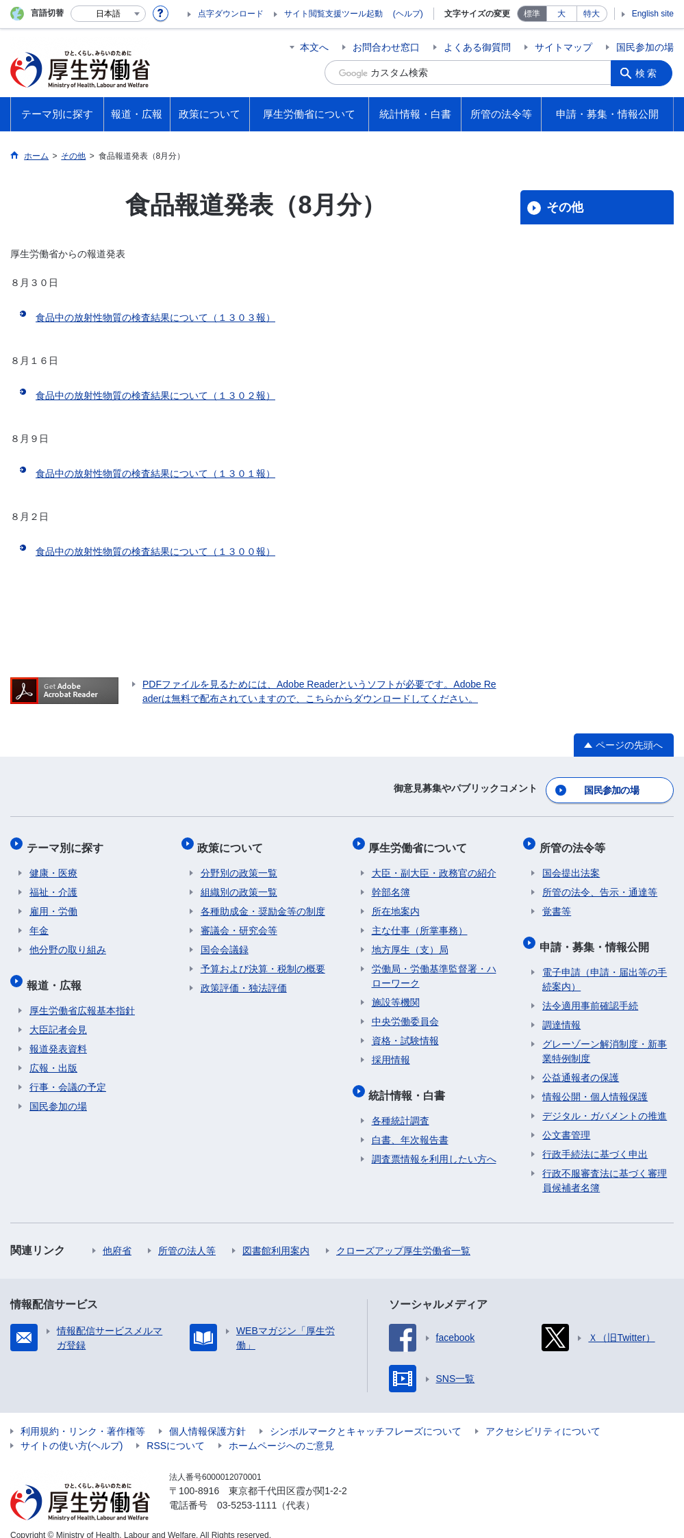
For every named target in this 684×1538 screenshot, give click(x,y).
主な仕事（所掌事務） (420, 921)
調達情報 (561, 1009)
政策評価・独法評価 (244, 979)
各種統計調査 (400, 1105)
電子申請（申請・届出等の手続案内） (604, 964)
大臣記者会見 (58, 1014)
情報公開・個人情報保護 (595, 1081)
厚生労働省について (421, 841)
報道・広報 (56, 972)
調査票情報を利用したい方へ (434, 1143)
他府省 (117, 1235)
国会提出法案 (571, 864)
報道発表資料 (58, 1033)
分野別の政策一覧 (239, 864)
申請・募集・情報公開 (597, 934)
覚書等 (556, 902)
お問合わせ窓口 (386, 47)
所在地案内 (396, 902)
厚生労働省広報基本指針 (82, 995)
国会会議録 (225, 940)
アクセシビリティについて (542, 1416)
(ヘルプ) (408, 13)
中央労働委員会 (405, 1012)
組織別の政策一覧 (239, 883)
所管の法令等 (575, 841)
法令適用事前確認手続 (590, 990)
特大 (591, 13)
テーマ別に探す (67, 841)
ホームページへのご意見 (281, 1430)
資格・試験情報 (405, 1031)
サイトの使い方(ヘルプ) (72, 1430)
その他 (564, 207)
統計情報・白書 (410, 1083)
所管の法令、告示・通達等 (599, 883)
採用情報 (391, 1050)
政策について (233, 841)
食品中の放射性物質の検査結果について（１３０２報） (155, 395)
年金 (39, 921)
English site (653, 13)
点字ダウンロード (231, 13)
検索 (649, 72)
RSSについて (176, 1430)
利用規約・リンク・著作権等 (83, 1416)
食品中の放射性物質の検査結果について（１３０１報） (155, 473)
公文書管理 (566, 1120)
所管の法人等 (187, 1235)
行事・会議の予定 (67, 1072)
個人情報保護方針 (207, 1416)
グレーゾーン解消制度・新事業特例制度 (604, 1036)
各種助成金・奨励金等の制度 (263, 902)
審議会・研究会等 (239, 921)
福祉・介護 (53, 883)
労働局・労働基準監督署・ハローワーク (434, 967)
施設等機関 (396, 993)
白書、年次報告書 (410, 1124)
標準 (532, 13)
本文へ (314, 47)
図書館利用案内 (275, 1235)
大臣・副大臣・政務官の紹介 (434, 864)
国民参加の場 (645, 47)
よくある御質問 (477, 47)
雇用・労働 (53, 902)
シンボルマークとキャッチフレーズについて (365, 1416)
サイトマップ (563, 47)
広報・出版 (53, 1052)
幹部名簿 (391, 883)
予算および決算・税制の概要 (263, 959)
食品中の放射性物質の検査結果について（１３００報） (155, 551)
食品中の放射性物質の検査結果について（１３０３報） (155, 317)
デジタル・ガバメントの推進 (604, 1100)
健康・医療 (53, 864)
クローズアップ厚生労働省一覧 (403, 1235)
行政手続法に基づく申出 (595, 1139)
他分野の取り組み (67, 940)
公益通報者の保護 (580, 1062)
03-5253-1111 (247, 1490)
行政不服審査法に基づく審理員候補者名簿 (604, 1165)
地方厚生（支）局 (410, 940)
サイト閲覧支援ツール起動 (333, 13)
